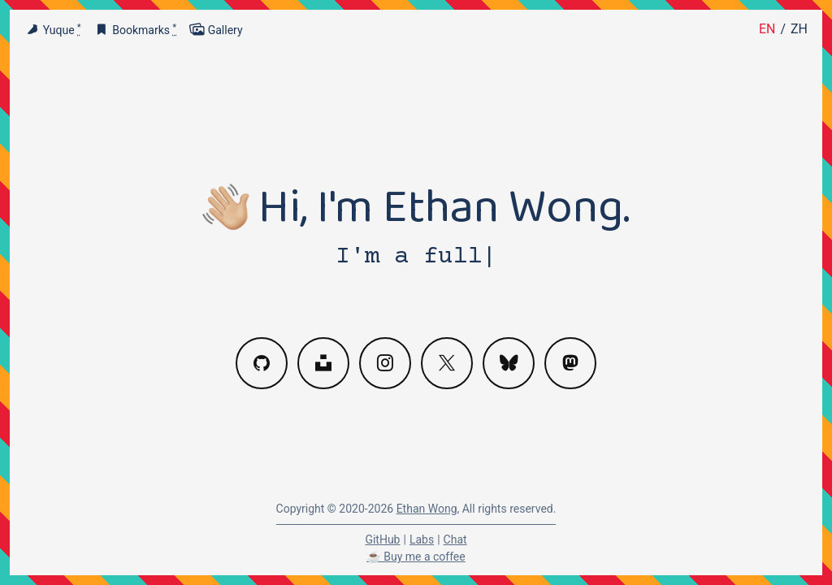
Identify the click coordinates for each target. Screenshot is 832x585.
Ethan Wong (426, 508)
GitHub (382, 539)
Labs (422, 539)
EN (767, 29)
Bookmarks (135, 29)
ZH (799, 29)
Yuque (52, 29)
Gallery (216, 29)
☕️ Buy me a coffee (415, 556)
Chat (455, 539)
